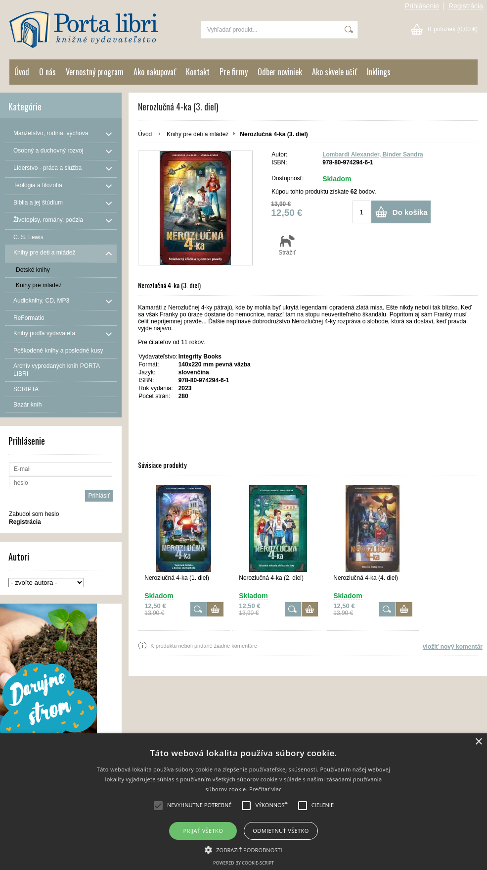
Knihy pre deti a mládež (197, 134)
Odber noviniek (280, 72)
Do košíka (410, 212)
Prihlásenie (422, 6)
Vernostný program (95, 72)
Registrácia (465, 6)
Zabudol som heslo (34, 514)
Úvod (21, 72)
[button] (243, 849)
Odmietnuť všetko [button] (281, 830)
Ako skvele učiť (334, 72)
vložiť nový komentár (453, 646)
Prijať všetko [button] (203, 830)
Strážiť (287, 244)
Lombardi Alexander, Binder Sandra (372, 154)
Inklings (379, 72)
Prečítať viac (265, 789)
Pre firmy (234, 72)
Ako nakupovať (154, 72)
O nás (47, 72)
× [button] (478, 742)
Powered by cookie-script (243, 863)
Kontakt (198, 72)
